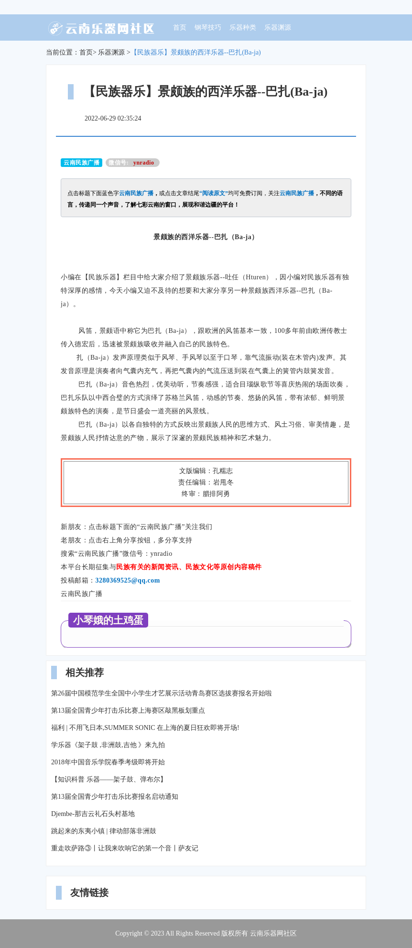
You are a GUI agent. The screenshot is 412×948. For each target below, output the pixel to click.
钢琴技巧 (208, 27)
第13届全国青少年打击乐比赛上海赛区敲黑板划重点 (128, 710)
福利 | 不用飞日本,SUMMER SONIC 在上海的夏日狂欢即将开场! (145, 727)
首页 (179, 27)
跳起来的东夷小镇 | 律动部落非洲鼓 (103, 831)
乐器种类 (242, 27)
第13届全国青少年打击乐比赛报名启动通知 (114, 796)
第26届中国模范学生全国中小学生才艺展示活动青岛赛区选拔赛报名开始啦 (161, 693)
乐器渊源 (277, 27)
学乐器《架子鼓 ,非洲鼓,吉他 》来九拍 (108, 745)
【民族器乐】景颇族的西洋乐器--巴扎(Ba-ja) (195, 52)
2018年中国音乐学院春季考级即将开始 (108, 762)
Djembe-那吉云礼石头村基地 (93, 813)
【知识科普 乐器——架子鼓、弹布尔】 (109, 779)
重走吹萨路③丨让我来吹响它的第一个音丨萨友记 (124, 848)
